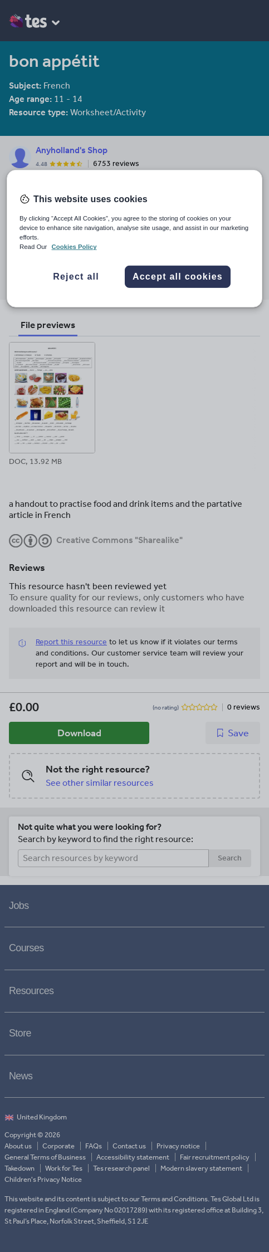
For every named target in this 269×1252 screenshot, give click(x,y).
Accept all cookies (178, 276)
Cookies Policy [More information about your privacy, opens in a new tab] (74, 246)
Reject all (76, 276)
